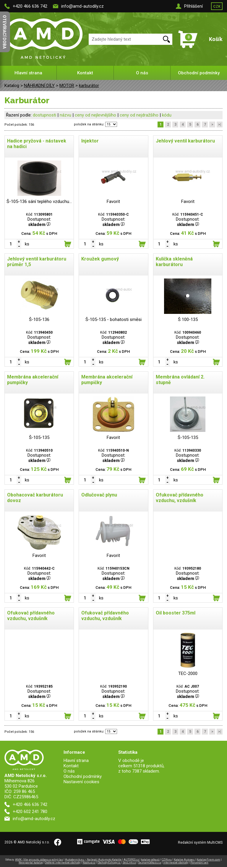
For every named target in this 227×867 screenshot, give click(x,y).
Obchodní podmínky (199, 73)
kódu (166, 115)
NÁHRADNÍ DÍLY (39, 85)
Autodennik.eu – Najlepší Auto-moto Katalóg (93, 859)
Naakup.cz (88, 862)
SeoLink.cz (129, 862)
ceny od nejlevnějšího (95, 115)
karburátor (89, 85)
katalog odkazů (150, 859)
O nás (142, 73)
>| (219, 124)
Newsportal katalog (31, 862)
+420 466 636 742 (30, 6)
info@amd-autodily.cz (82, 6)
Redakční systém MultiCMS (200, 842)
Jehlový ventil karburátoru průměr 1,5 (36, 261)
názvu (65, 115)
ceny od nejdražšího (139, 115)
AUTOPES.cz (132, 859)
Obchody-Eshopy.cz (109, 862)
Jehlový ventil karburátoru (185, 141)
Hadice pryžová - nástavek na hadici (36, 143)
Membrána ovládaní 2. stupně (180, 379)
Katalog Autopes (184, 859)
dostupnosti (44, 115)
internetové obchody (175, 862)
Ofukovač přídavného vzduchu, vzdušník (179, 497)
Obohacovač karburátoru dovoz (35, 497)
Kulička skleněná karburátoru (174, 261)
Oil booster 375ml (175, 613)
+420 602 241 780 (30, 811)
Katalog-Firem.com (208, 859)
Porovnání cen (199, 862)
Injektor (90, 141)
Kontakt (85, 73)
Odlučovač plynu (99, 495)
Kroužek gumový (100, 259)
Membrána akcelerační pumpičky (32, 379)
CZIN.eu (167, 859)
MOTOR (66, 85)
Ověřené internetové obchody (62, 862)
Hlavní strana (28, 73)
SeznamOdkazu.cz (149, 862)
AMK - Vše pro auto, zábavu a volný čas (39, 859)
